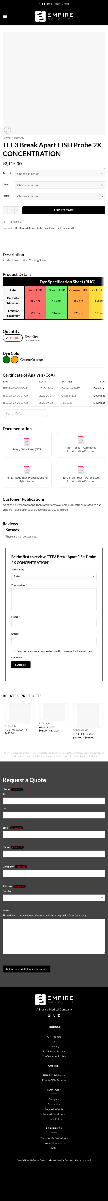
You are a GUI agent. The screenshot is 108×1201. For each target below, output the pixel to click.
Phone (13, 847)
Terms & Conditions (54, 1114)
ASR (54, 1041)
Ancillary (54, 1046)
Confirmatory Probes (54, 1056)
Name (15, 616)
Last (5, 808)
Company (15, 866)
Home (7, 137)
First (5, 794)
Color (6, 184)
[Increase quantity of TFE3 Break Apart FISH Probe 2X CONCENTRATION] (17, 210)
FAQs (54, 1147)
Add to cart (64, 210)
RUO (73, 228)
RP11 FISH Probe (83, 733)
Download (99, 388)
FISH (58, 228)
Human (19, 137)
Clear (102, 168)
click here (92, 756)
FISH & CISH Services (54, 1080)
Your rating (18, 569)
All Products (54, 1036)
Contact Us (54, 1104)
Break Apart (21, 228)
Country (7, 891)
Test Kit (7, 173)
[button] (5, 16)
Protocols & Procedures (54, 1138)
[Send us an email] (49, 1016)
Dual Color (48, 228)
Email (15, 633)
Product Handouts (54, 1143)
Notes (6, 910)
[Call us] (54, 1016)
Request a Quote (54, 1109)
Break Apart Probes (54, 1051)
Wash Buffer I (46, 726)
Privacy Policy (54, 1119)
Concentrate (35, 228)
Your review (19, 585)
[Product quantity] (11, 210)
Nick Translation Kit (16, 729)
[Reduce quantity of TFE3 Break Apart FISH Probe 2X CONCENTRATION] (5, 210)
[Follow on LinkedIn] (59, 1016)
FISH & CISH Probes (54, 1075)
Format (6, 196)
